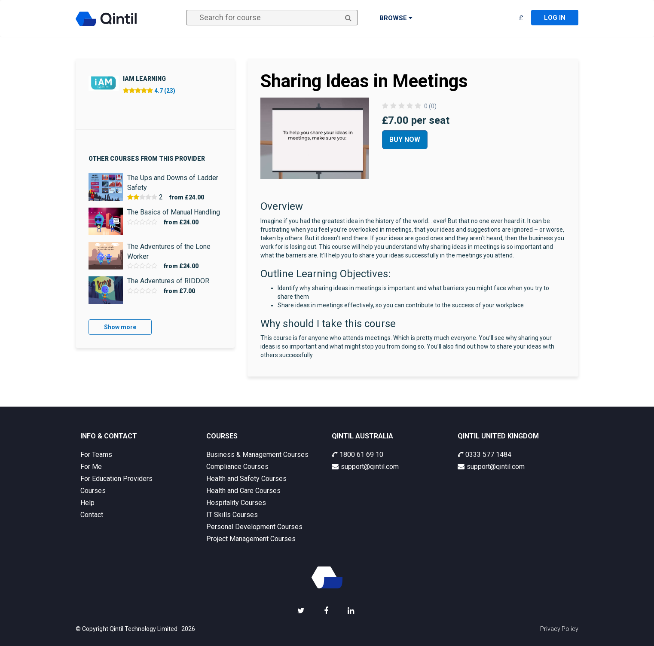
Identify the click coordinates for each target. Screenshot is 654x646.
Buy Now (404, 139)
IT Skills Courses (232, 515)
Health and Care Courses (243, 491)
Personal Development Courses (254, 527)
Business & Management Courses (257, 454)
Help (87, 503)
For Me (91, 466)
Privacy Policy (559, 628)
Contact (91, 515)
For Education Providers (116, 479)
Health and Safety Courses (246, 479)
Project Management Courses (251, 539)
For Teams (96, 454)
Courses (93, 491)
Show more (120, 327)
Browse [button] (396, 18)
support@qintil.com (365, 466)
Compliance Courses (237, 466)
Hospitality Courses (236, 503)
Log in (554, 17)
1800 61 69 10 (357, 454)
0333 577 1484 (484, 454)
